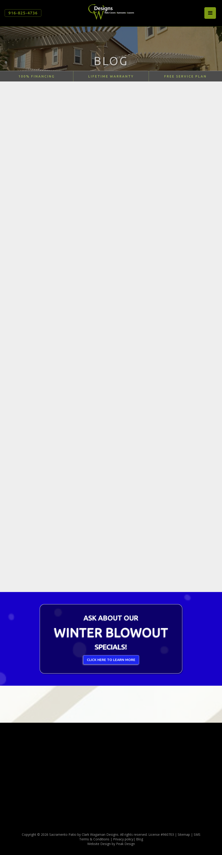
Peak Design (125, 844)
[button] (210, 13)
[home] (111, 12)
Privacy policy (123, 839)
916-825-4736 (23, 13)
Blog (139, 839)
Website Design (99, 844)
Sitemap (184, 834)
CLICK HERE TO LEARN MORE (111, 660)
